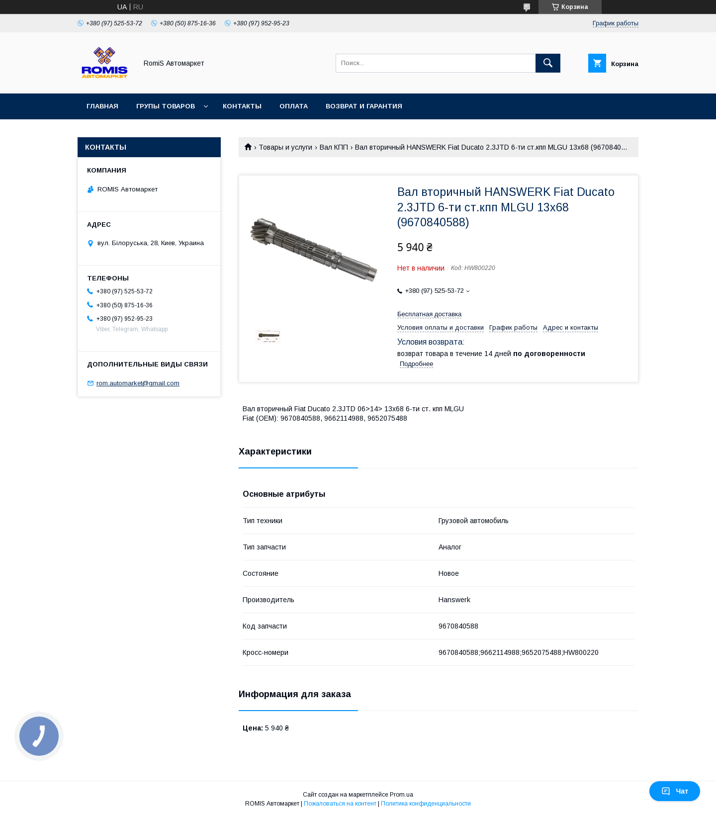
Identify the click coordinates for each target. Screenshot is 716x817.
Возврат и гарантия (364, 106)
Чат (674, 791)
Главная (102, 106)
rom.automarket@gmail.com (137, 383)
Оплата (293, 106)
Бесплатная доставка (429, 314)
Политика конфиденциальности (426, 803)
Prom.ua (401, 794)
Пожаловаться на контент (340, 803)
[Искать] (548, 63)
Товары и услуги (285, 147)
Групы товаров (165, 106)
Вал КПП (334, 147)
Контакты (242, 106)
